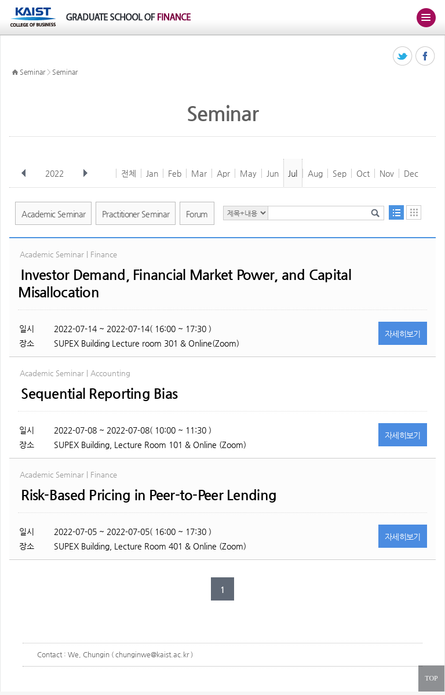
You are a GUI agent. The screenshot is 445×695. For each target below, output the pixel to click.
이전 (23, 173)
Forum (197, 214)
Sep (339, 173)
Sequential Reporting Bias (99, 393)
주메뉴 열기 (425, 17)
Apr (223, 173)
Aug (315, 173)
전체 (128, 173)
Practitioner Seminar (135, 214)
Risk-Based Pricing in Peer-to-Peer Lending (148, 495)
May (248, 173)
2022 (55, 173)
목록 (396, 212)
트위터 (403, 56)
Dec (411, 173)
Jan (152, 173)
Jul (292, 173)
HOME (15, 72)
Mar (199, 173)
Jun (273, 173)
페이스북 (425, 56)
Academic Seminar (53, 214)
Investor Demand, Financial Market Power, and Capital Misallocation (184, 283)
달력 (413, 212)
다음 (85, 173)
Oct (363, 173)
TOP (431, 678)
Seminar (32, 72)
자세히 (403, 334)
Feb (174, 173)
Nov (387, 173)
